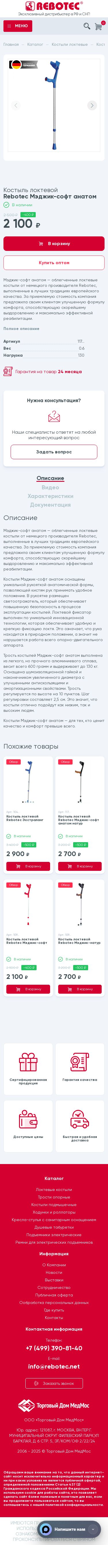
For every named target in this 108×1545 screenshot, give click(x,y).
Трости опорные (54, 1197)
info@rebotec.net (54, 1366)
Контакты (54, 1317)
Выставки (54, 1280)
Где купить (54, 1310)
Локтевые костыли (54, 1189)
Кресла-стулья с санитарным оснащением (54, 1219)
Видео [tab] (50, 487)
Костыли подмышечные (54, 1204)
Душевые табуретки (54, 1227)
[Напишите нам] (69, 1529)
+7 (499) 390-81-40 (54, 1347)
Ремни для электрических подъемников (54, 1242)
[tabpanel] (54, 622)
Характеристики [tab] (50, 496)
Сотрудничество (54, 1287)
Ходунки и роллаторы (54, 1212)
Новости (54, 1272)
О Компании (54, 1265)
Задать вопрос (54, 452)
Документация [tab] (50, 505)
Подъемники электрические (54, 1234)
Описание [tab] (50, 478)
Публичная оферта (54, 1295)
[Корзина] (98, 26)
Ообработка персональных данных (54, 1302)
